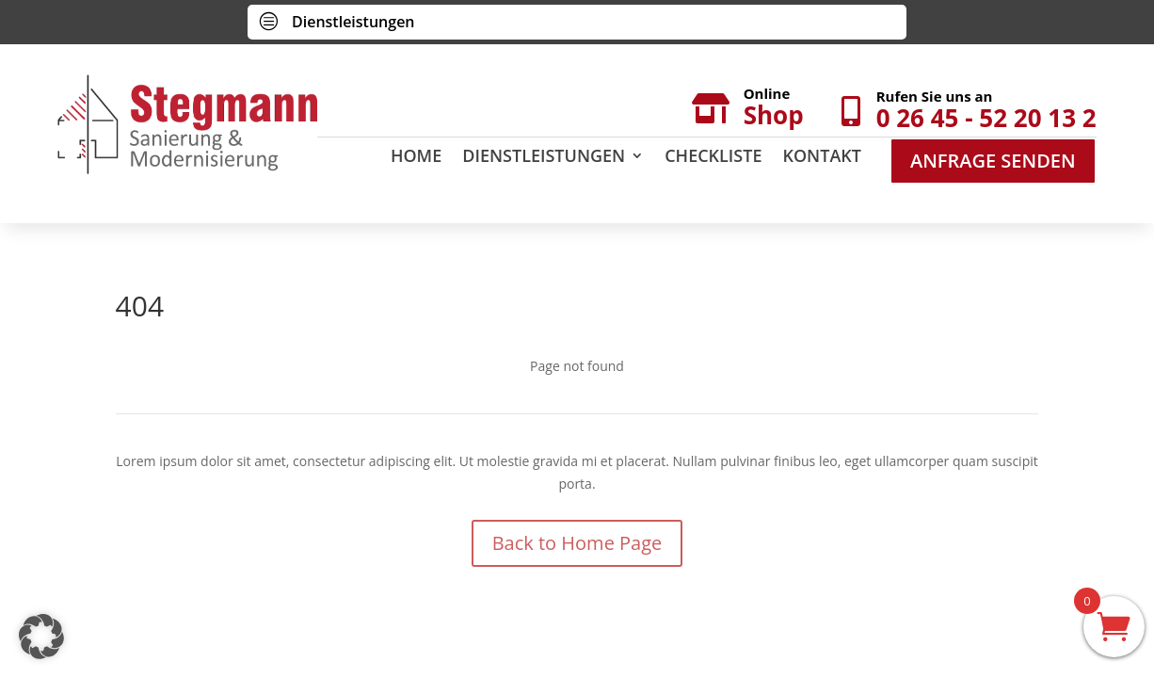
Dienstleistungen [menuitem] (543, 158)
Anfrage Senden (993, 160)
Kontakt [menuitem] (821, 158)
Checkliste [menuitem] (713, 158)
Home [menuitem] (416, 158)
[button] (41, 636)
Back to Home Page (577, 543)
